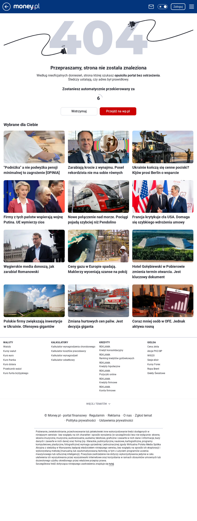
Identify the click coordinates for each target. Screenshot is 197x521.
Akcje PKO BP (154, 351)
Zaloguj (178, 6)
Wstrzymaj (79, 111)
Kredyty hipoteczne (109, 366)
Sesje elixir (153, 360)
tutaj (111, 463)
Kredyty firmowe (108, 382)
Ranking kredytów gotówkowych (116, 358)
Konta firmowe (107, 390)
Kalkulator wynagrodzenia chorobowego (73, 346)
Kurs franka (9, 360)
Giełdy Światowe (156, 373)
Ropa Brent (153, 368)
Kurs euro (8, 355)
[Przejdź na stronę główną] (6, 9)
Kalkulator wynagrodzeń (64, 355)
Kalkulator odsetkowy (63, 360)
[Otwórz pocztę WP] (151, 6)
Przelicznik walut (12, 368)
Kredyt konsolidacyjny (111, 350)
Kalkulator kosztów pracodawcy (68, 351)
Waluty (7, 346)
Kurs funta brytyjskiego (15, 373)
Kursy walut (9, 351)
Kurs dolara (9, 364)
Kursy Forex (153, 364)
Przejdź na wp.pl (118, 111)
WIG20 (151, 355)
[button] (163, 6)
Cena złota (153, 346)
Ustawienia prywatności (115, 420)
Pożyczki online (107, 374)
